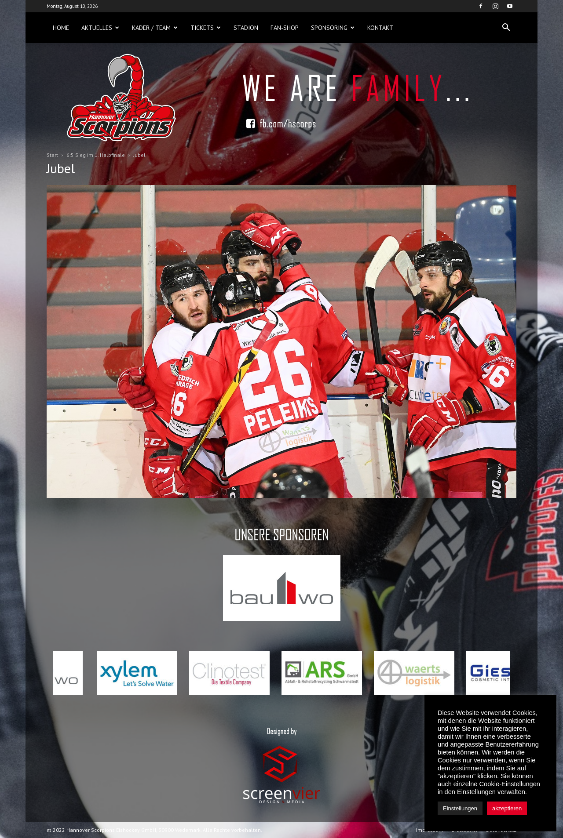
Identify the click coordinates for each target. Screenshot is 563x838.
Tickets (205, 28)
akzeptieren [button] (507, 808)
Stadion (246, 28)
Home (61, 28)
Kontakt (380, 28)
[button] (505, 27)
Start (52, 155)
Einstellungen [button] (460, 808)
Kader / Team (155, 28)
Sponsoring (333, 28)
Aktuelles (100, 28)
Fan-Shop (285, 28)
